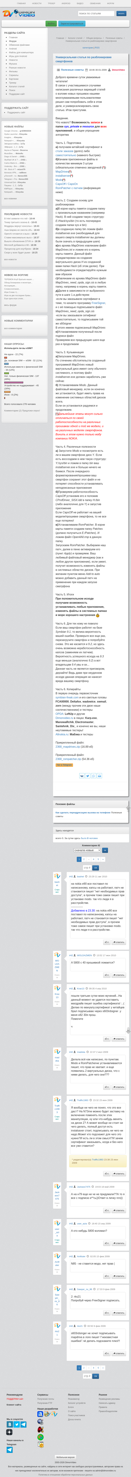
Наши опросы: (14, 344)
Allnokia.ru (62, 734)
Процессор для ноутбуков (17, 249)
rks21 (80, 1326)
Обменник (95, 3)
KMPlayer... (9, 189)
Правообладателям (108, 1411)
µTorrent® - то (10, 176)
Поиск (12, 90)
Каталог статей (16, 86)
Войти (51, 23)
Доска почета (74, 1419)
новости (26, 214)
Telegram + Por (10, 179)
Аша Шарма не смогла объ (18, 230)
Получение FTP (44, 1403)
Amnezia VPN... (11, 173)
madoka (81, 1052)
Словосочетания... (12, 289)
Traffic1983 (57, 1109)
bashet (80, 876)
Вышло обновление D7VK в (18, 241)
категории (88, 47)
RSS (97, 47)
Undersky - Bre (10, 166)
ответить (118, 942)
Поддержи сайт (17, 94)
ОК (95, 868)
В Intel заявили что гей (15, 218)
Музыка (13, 63)
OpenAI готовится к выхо (17, 233)
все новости (10, 259)
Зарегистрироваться (72, 23)
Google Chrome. (11, 131)
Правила (103, 1407)
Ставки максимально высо (18, 237)
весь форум (10, 305)
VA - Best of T (10, 169)
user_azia (57, 1232)
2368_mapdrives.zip (68, 746)
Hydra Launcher (11, 134)
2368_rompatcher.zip (68, 759)
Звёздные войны (11, 144)
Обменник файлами (19, 45)
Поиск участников (76, 1415)
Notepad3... (9, 192)
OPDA (59, 713)
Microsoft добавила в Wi (16, 245)
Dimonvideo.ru (64, 718)
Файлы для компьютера (21, 52)
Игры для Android (18, 56)
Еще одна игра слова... (14, 298)
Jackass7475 (57, 1195)
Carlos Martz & (10, 163)
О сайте (72, 1411)
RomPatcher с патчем (69, 188)
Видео (80, 3)
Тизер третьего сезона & (16, 222)
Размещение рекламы (109, 1399)
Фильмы (13, 71)
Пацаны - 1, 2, (10, 185)
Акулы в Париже (11, 150)
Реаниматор (74, 1399)
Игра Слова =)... (11, 292)
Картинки (13, 79)
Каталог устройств (76, 1403)
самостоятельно (66, 155)
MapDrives (62, 171)
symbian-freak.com (67, 697)
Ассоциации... (10, 286)
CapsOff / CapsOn (67, 184)
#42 (71, 876)
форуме (23, 275)
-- (88, 859)
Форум (110, 3)
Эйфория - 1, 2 (10, 147)
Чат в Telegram (64, 765)
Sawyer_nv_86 (84, 1289)
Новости (36, 3)
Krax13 (80, 988)
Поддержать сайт (16, 108)
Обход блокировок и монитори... (18, 283)
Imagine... (8, 137)
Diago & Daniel (10, 156)
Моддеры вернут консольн (18, 226)
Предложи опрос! (31, 410)
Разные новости (17, 67)
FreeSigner (98, 303)
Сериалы (13, 75)
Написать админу (107, 1403)
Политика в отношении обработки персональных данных (65, 1475)
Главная (21, 3)
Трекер (51, 3)
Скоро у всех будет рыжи (17, 252)
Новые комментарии (18, 320)
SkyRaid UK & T (11, 160)
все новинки (10, 198)
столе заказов (64, 151)
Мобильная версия (65, 1457)
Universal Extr (10, 182)
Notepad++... (9, 141)
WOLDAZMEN (84, 955)
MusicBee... (9, 153)
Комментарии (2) (12, 410)
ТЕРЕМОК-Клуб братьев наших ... (19, 279)
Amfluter (81, 1256)
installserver (63, 175)
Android (66, 3)
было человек (89, 838)
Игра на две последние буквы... (18, 295)
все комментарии (13, 328)
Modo (59, 179)
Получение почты (45, 1399)
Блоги (71, 1407)
